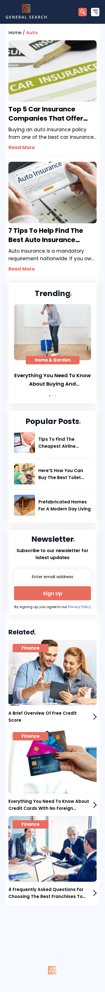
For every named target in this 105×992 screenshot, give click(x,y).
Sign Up (52, 593)
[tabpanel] (52, 346)
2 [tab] (52, 396)
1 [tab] (49, 396)
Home (15, 32)
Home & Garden (53, 360)
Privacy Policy (79, 606)
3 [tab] (55, 396)
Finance (30, 648)
